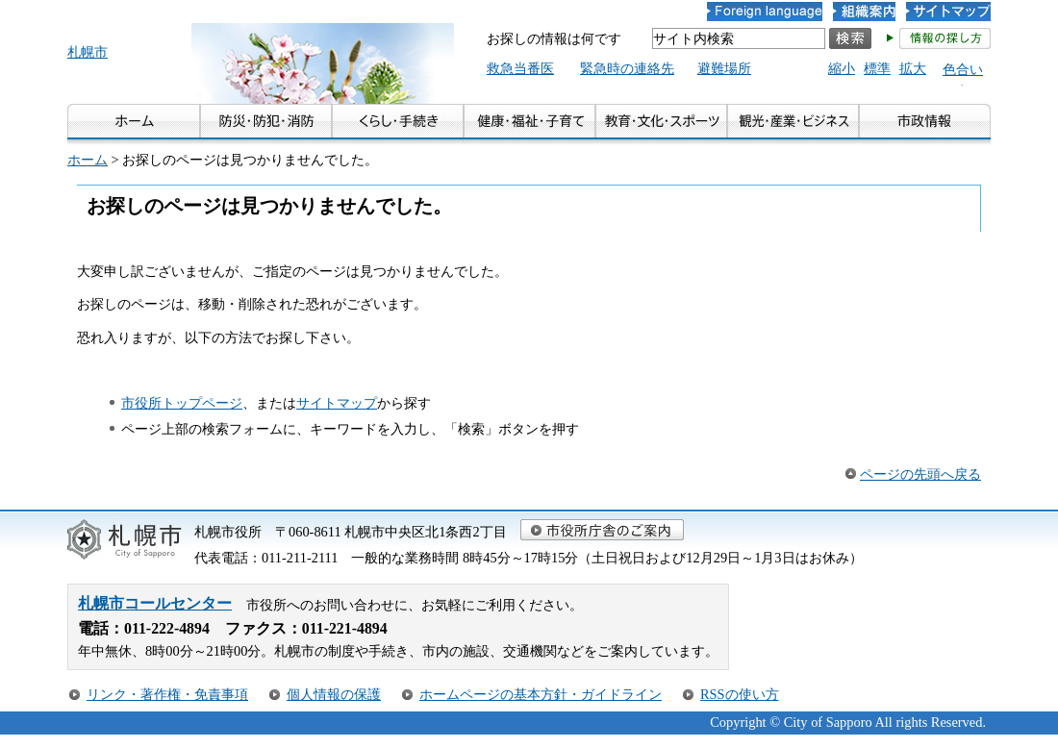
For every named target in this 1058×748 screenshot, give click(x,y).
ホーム (87, 159)
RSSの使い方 (739, 694)
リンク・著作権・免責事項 (167, 694)
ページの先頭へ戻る (920, 474)
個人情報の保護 (334, 694)
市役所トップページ (181, 403)
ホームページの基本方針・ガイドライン (540, 694)
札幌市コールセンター (155, 603)
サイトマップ (336, 403)
